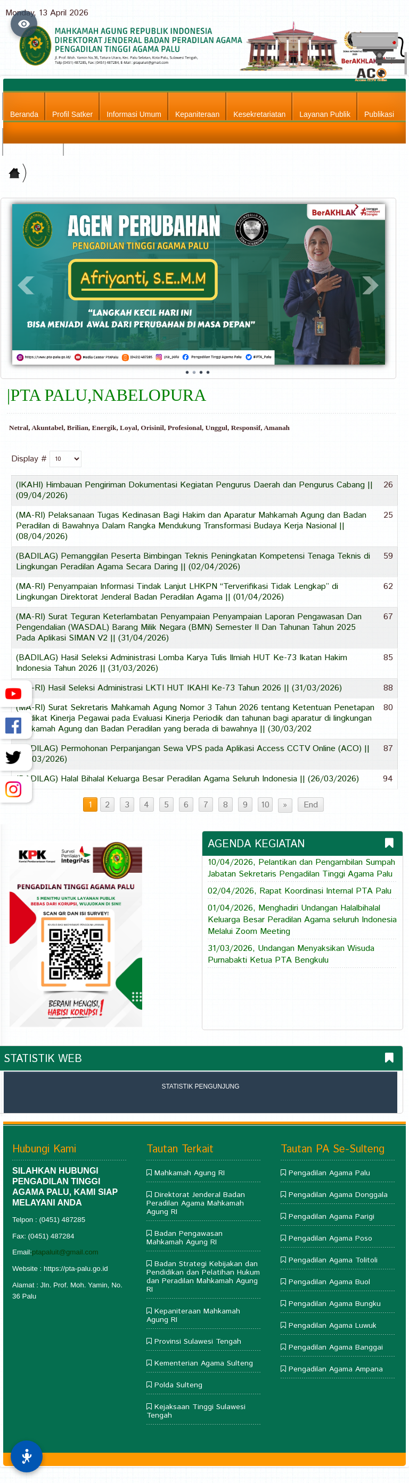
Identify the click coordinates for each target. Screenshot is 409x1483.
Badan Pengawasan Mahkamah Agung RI (184, 1238)
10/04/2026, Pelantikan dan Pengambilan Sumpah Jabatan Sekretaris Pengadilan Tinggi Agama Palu (301, 868)
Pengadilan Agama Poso (330, 1238)
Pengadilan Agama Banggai (336, 1347)
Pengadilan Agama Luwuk (333, 1325)
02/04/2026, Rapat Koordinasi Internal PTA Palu (299, 891)
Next (371, 285)
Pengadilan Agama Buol (329, 1282)
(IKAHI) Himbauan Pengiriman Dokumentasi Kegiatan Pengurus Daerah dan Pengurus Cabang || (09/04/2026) (194, 490)
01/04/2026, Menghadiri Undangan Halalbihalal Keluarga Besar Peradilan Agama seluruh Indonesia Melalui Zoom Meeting (302, 920)
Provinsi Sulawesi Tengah (197, 1341)
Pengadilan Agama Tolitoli (333, 1260)
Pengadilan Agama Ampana (336, 1369)
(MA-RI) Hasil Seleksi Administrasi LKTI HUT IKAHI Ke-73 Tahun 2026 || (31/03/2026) (179, 688)
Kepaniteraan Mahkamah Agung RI (193, 1315)
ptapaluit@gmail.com (65, 1252)
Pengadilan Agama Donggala (338, 1195)
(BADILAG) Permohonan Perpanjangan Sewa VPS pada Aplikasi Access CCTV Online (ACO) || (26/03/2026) (193, 754)
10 (265, 805)
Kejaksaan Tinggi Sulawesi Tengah (196, 1411)
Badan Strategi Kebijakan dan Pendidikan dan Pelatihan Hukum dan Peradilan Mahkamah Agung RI (203, 1277)
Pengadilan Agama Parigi (331, 1216)
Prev (26, 285)
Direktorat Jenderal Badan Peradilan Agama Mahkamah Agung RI (195, 1203)
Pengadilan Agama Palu (329, 1173)
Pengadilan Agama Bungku (335, 1304)
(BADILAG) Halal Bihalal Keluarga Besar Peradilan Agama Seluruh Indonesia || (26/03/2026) (187, 779)
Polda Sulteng (178, 1385)
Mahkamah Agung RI (189, 1173)
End (311, 805)
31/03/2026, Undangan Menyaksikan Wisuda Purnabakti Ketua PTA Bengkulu (291, 954)
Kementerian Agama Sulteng (203, 1363)
